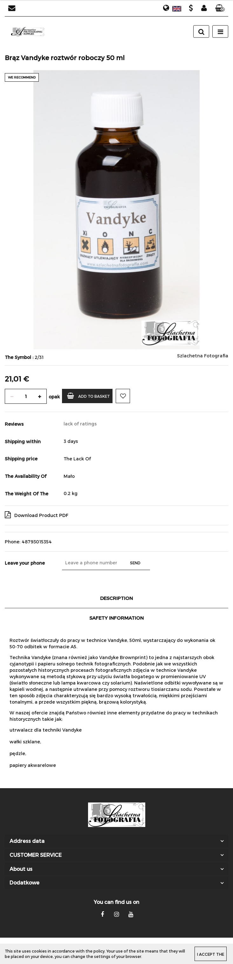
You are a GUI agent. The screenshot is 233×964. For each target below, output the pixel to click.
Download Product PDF (36, 514)
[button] (220, 8)
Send (135, 563)
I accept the (210, 954)
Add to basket (88, 396)
